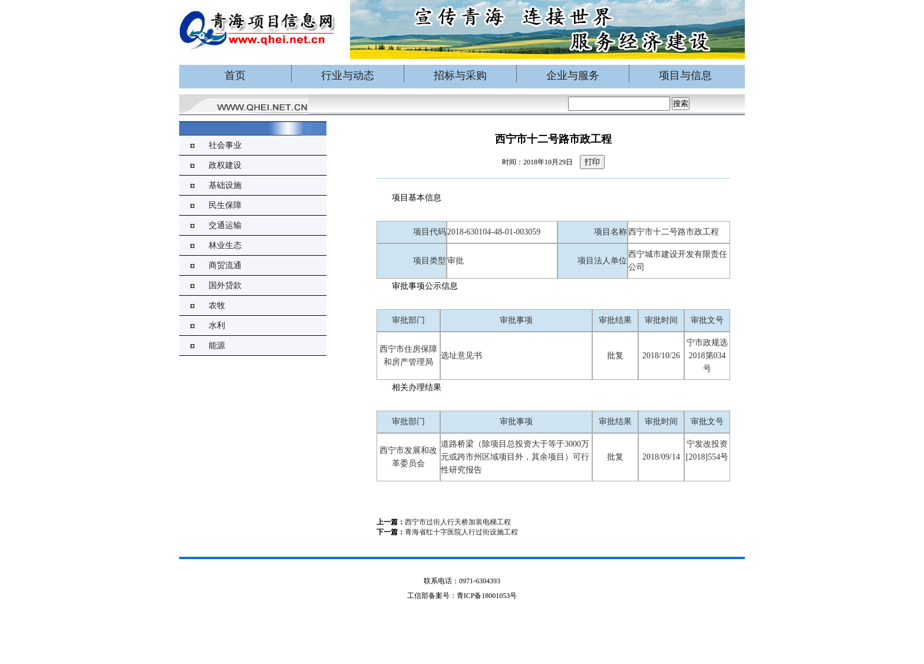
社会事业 (225, 145)
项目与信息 (685, 75)
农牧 (217, 305)
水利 (217, 325)
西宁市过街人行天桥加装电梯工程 (458, 522)
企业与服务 (572, 75)
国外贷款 (225, 285)
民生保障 (225, 205)
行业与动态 (347, 75)
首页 (235, 75)
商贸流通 (225, 265)
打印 (592, 161)
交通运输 (225, 225)
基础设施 (225, 185)
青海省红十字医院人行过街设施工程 (461, 532)
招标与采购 (460, 75)
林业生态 (225, 245)
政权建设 (225, 165)
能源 (217, 345)
